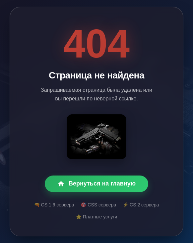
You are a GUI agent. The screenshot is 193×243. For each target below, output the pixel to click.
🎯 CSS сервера (98, 204)
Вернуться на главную (96, 183)
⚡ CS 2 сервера (141, 204)
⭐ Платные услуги (96, 216)
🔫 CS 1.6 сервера (54, 204)
